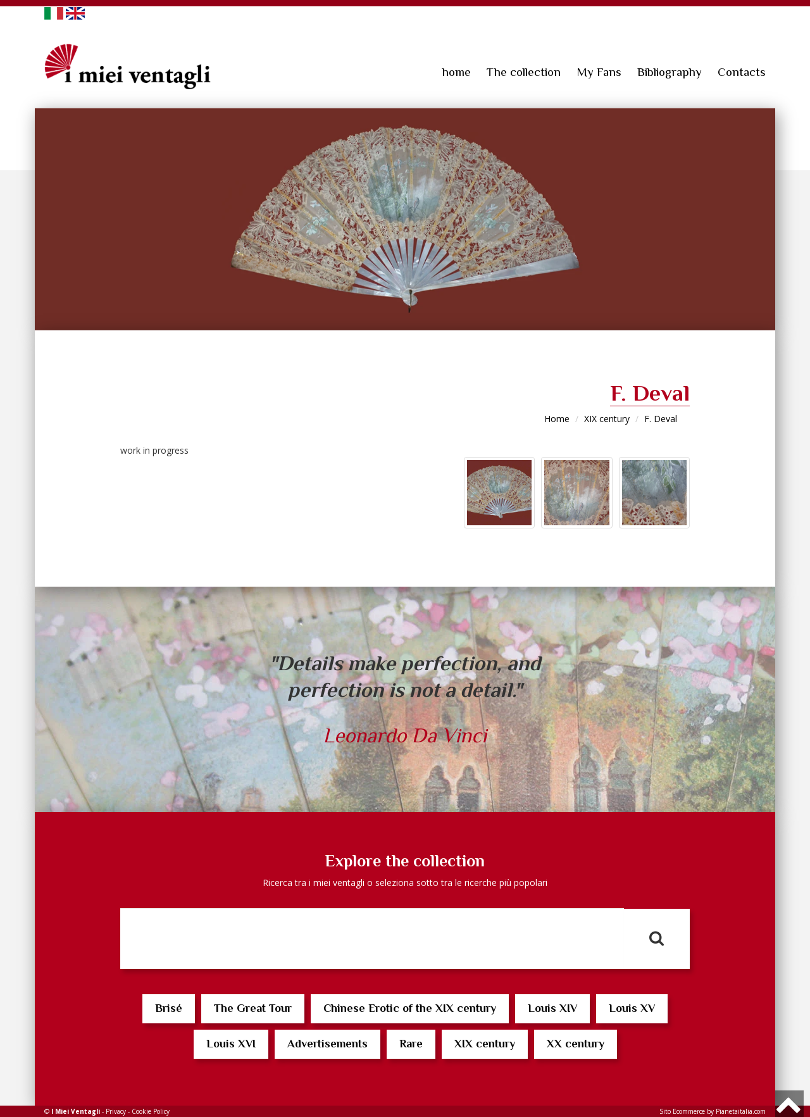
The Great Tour (253, 1008)
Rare (411, 1043)
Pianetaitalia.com (741, 1111)
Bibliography (669, 71)
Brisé (168, 1008)
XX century (575, 1043)
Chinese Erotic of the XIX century (409, 1008)
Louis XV (632, 1008)
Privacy (116, 1111)
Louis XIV (552, 1008)
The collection (524, 71)
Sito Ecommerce (682, 1111)
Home (557, 419)
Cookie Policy (151, 1111)
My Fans (598, 71)
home (456, 71)
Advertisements (327, 1043)
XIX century (607, 419)
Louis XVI (231, 1043)
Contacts (742, 71)
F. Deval (660, 419)
